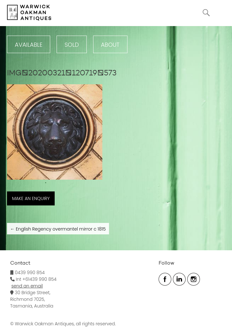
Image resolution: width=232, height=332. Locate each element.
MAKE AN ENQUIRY (31, 198)
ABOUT (110, 45)
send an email (27, 286)
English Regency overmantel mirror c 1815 (58, 229)
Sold (72, 45)
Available (29, 45)
